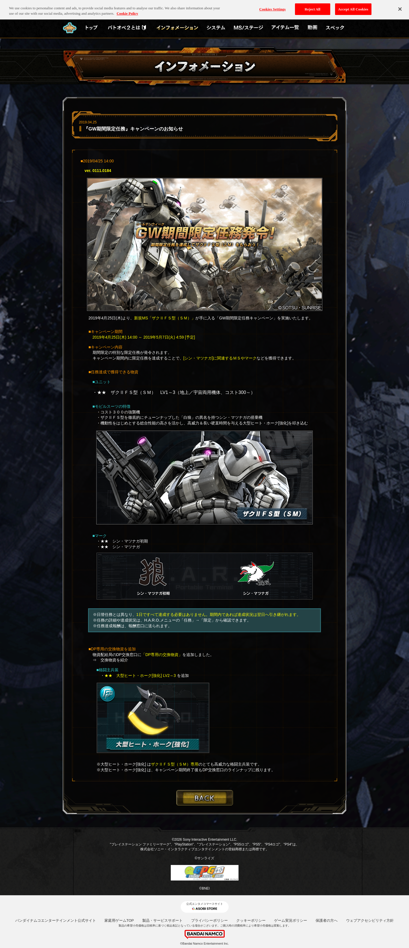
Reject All (312, 6)
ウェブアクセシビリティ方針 (370, 920)
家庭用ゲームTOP (119, 920)
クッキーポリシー (251, 920)
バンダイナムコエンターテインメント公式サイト (55, 920)
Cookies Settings (272, 6)
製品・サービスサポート (162, 920)
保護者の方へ (327, 920)
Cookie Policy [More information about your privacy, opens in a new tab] (127, 10)
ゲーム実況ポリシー (290, 920)
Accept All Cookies (353, 6)
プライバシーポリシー (209, 920)
